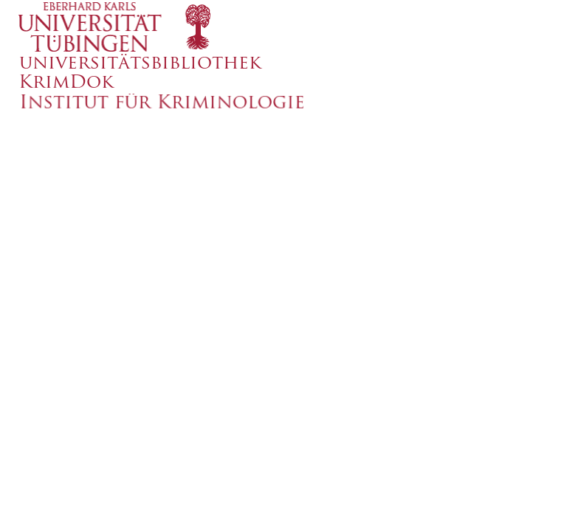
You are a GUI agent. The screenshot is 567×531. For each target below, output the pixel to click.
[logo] (269, 26)
